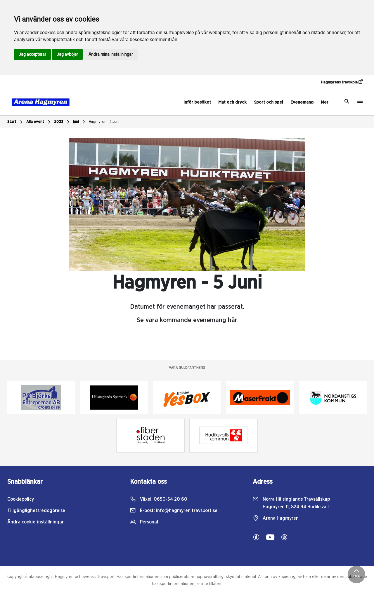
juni (79, 122)
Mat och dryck (232, 102)
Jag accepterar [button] (32, 54)
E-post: (173, 510)
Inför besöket (197, 102)
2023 (62, 122)
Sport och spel (268, 102)
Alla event (39, 122)
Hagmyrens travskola (342, 82)
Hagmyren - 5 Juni (104, 122)
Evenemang (302, 102)
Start (15, 122)
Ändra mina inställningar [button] (111, 54)
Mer (324, 102)
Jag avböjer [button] (67, 54)
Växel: (158, 499)
